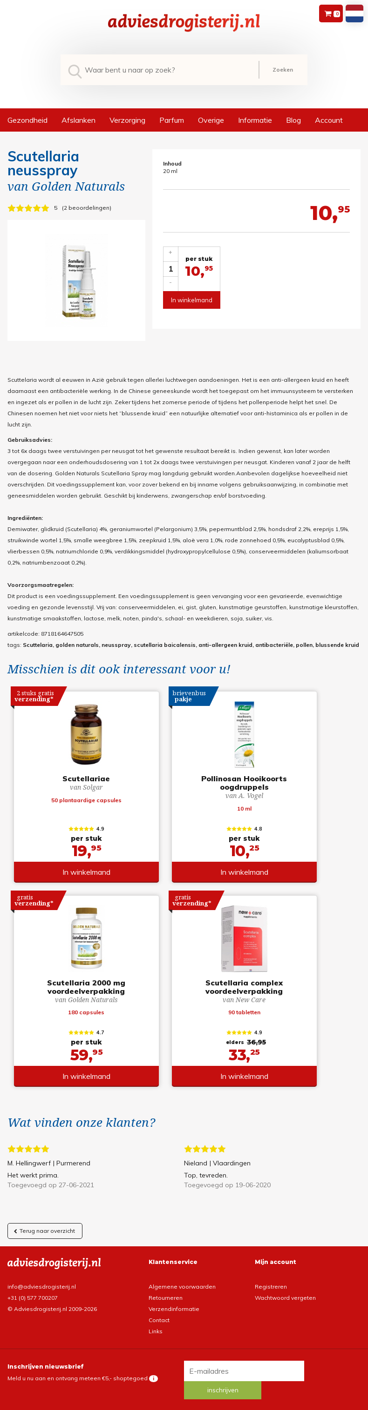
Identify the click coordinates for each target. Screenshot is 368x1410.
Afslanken (78, 120)
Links (156, 1319)
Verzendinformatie (174, 1296)
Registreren (271, 1274)
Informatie (255, 120)
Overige (211, 120)
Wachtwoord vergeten (285, 1285)
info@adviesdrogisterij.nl (41, 1274)
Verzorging (127, 120)
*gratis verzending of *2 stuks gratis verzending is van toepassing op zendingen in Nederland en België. (184, 1391)
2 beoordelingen (86, 207)
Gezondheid (27, 120)
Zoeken (283, 69)
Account (329, 120)
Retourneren (166, 1285)
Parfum (171, 120)
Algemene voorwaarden (182, 1274)
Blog (293, 120)
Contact (159, 1307)
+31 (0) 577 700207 (32, 1285)
